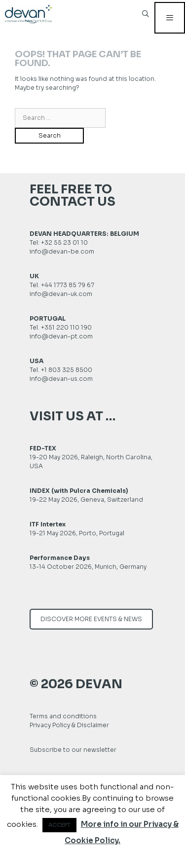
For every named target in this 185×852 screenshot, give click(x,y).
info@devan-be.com (62, 251)
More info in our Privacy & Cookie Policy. (122, 832)
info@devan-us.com (61, 378)
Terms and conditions (63, 716)
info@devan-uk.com (61, 293)
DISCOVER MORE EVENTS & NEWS (91, 619)
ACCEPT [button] (59, 824)
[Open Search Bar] (145, 17)
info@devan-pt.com (61, 336)
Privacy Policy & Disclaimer (69, 725)
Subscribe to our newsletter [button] (73, 749)
